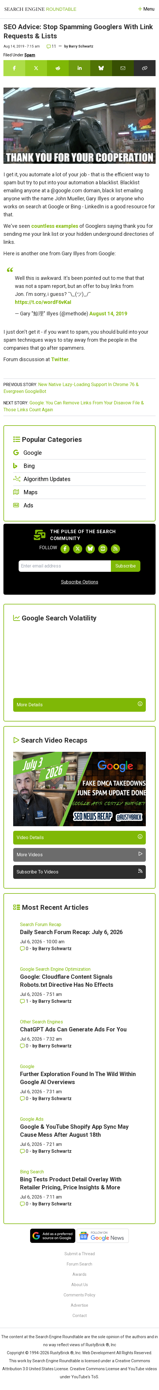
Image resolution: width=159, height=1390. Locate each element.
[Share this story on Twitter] (36, 68)
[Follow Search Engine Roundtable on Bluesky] (90, 548)
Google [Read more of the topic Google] (27, 1066)
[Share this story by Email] (123, 68)
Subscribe (125, 566)
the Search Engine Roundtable (56, 1336)
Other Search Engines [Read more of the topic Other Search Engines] (41, 1022)
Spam (29, 55)
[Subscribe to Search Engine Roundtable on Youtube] (102, 548)
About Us (79, 1284)
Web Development (98, 1353)
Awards (79, 1274)
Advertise (79, 1305)
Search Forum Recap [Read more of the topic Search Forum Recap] (40, 924)
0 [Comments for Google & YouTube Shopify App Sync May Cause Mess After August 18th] (25, 1151)
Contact (79, 1315)
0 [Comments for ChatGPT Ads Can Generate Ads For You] (25, 1046)
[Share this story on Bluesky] (101, 68)
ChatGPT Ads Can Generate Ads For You (73, 1029)
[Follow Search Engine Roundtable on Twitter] (77, 548)
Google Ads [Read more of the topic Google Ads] (32, 1119)
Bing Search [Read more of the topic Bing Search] (32, 1172)
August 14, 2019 (108, 314)
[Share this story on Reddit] (58, 68)
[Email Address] (65, 566)
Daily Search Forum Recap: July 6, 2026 (71, 932)
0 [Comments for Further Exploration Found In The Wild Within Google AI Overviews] (25, 1098)
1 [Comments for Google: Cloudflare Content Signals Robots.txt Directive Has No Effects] (25, 1001)
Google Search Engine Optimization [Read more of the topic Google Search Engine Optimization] (55, 969)
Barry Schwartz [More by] (81, 46)
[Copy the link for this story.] (145, 68)
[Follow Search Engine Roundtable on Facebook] (65, 548)
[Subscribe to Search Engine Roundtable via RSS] (115, 548)
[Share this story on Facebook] (14, 68)
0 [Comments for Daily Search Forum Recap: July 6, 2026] (25, 948)
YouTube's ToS (84, 1377)
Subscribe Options (79, 582)
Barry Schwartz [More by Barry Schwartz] (55, 948)
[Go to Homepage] (40, 9)
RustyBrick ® (62, 1353)
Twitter (59, 359)
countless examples (54, 226)
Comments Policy (79, 1295)
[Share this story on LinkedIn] (80, 68)
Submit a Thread (79, 1253)
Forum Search (79, 1264)
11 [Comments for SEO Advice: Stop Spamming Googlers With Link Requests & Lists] (51, 46)
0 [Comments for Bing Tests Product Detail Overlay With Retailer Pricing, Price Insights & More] (25, 1204)
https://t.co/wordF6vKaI (43, 302)
